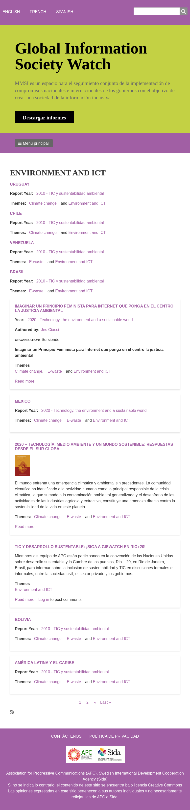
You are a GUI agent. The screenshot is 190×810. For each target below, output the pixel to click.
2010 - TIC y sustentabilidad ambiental (70, 193)
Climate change (43, 203)
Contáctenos (66, 736)
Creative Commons (165, 785)
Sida (102, 779)
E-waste (36, 262)
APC (91, 773)
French (38, 12)
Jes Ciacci (50, 330)
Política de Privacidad (114, 736)
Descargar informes (44, 117)
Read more (24, 381)
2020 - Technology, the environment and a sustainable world (80, 320)
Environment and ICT (87, 203)
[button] (34, 143)
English (11, 12)
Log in (43, 599)
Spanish (64, 12)
